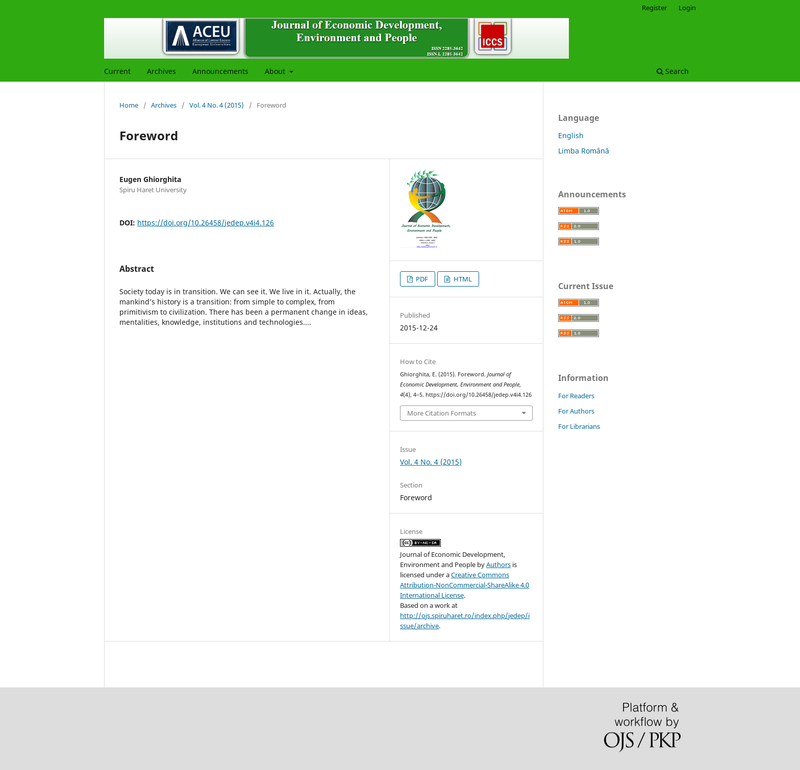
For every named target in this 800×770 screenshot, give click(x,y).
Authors (498, 564)
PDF (421, 279)
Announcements (220, 71)
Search (673, 71)
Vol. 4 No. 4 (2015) (216, 105)
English (571, 135)
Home (128, 105)
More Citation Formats (441, 413)
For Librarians (579, 426)
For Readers (576, 395)
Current (117, 71)
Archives (161, 71)
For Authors (576, 411)
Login (687, 7)
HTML (462, 279)
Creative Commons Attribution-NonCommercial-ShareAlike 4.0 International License (464, 585)
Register (654, 7)
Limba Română (583, 151)
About (276, 71)
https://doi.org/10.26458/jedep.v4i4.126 (205, 222)
